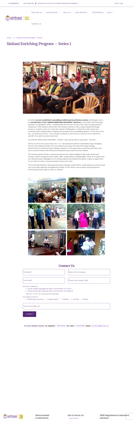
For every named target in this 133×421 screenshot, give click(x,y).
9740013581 (80, 326)
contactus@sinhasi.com (100, 326)
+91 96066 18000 (13, 3)
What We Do (74, 418)
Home (11, 38)
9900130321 (61, 326)
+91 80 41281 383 (28, 3)
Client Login (118, 3)
